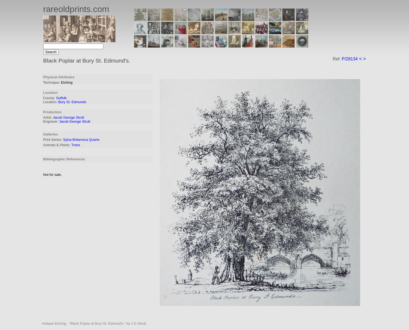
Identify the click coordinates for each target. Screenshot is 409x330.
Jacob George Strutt (68, 117)
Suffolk (61, 98)
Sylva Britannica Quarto (81, 140)
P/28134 (350, 59)
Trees (75, 145)
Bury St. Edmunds (72, 102)
